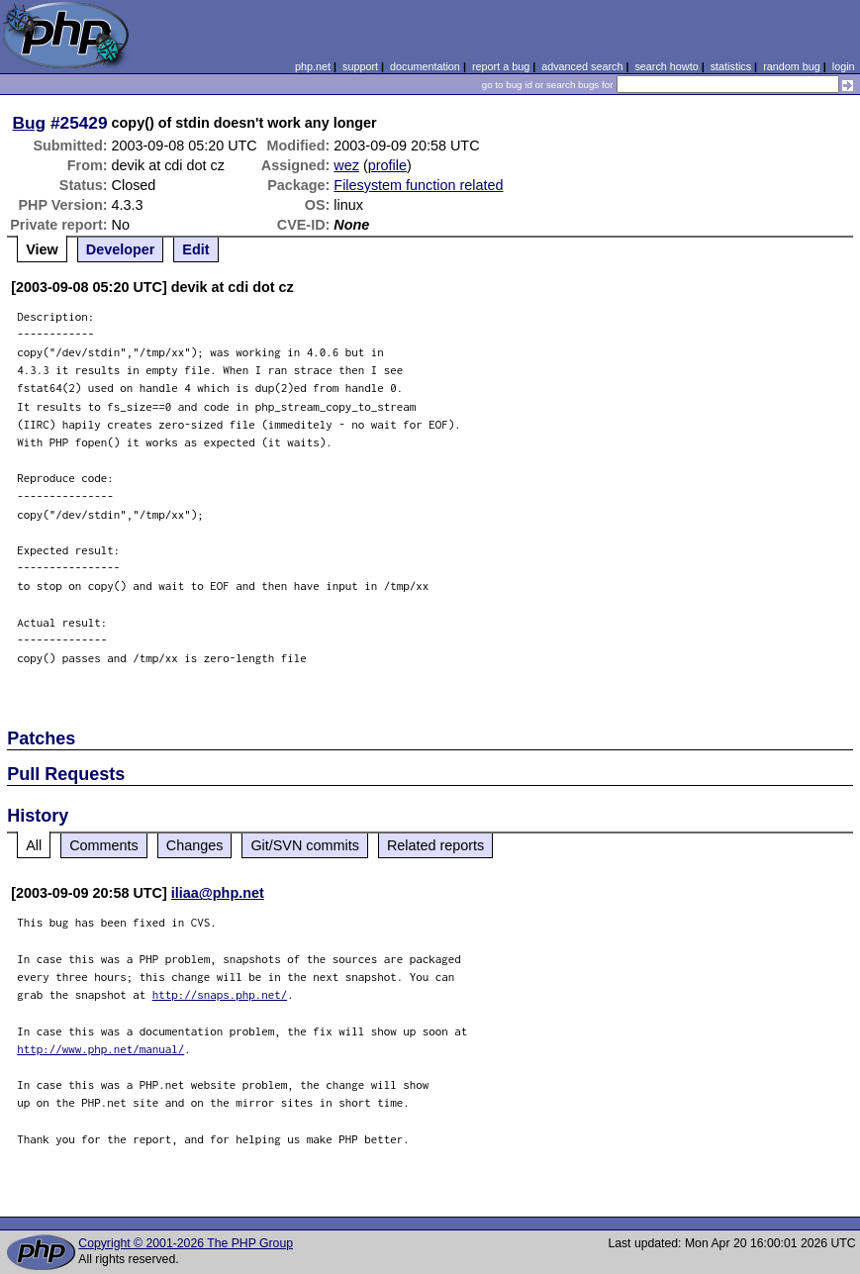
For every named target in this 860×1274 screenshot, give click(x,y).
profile (387, 165)
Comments (104, 845)
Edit (195, 249)
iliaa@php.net (217, 893)
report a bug (500, 66)
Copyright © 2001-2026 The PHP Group (185, 1243)
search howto (666, 66)
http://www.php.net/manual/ (100, 1048)
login (843, 66)
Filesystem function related (418, 185)
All (34, 845)
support (360, 66)
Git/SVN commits (304, 845)
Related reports (435, 845)
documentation (425, 66)
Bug (30, 123)
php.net (313, 66)
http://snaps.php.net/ (220, 994)
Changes (195, 845)
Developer (120, 249)
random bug (791, 66)
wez (346, 165)
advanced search (581, 66)
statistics (731, 66)
